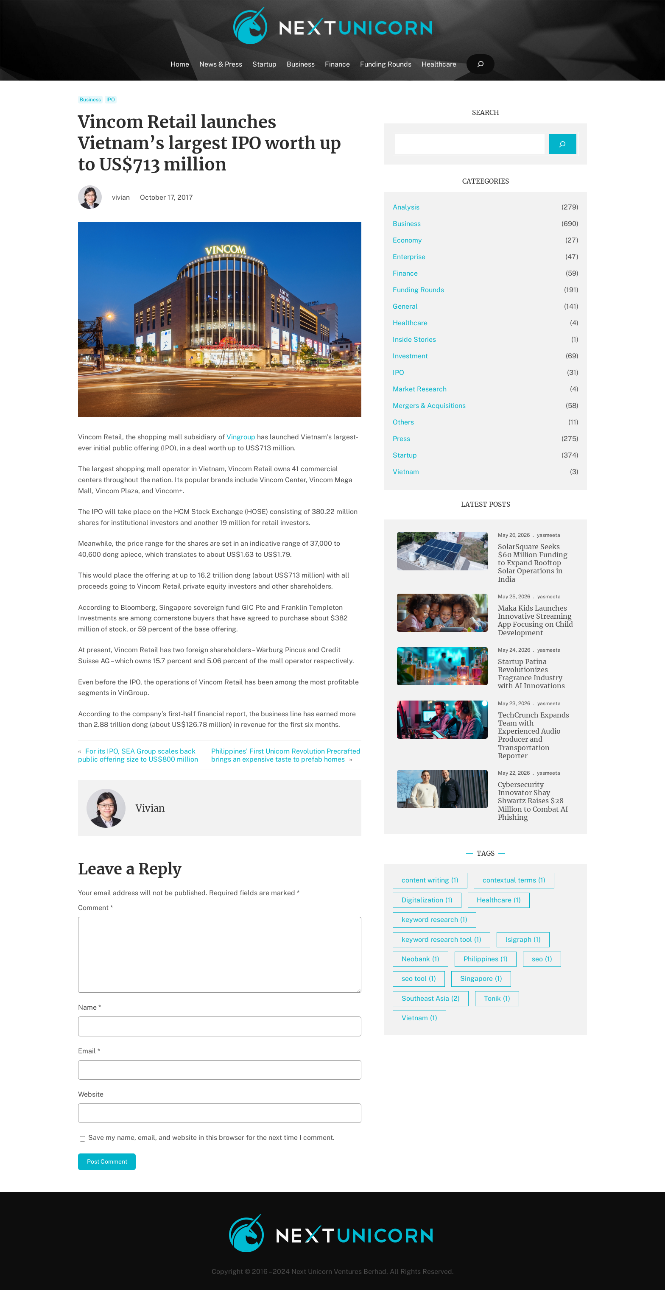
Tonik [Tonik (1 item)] (538, 1023)
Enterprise (449, 257)
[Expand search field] (480, 64)
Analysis (446, 207)
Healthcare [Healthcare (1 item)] (539, 906)
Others (444, 422)
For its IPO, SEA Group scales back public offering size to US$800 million (147, 744)
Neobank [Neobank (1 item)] (520, 965)
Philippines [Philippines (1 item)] (464, 984)
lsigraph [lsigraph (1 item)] (460, 965)
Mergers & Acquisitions (469, 406)
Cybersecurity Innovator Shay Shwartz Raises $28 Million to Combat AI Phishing (529, 790)
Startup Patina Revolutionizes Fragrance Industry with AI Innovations (529, 670)
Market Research (460, 389)
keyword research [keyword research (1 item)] (475, 925)
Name (89, 997)
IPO (110, 100)
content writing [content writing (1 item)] (470, 866)
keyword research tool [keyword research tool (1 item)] (482, 945)
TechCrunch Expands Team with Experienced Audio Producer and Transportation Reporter (528, 730)
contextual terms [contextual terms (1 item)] (473, 886)
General (445, 306)
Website (90, 1083)
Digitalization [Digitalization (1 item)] (467, 906)
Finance (445, 273)
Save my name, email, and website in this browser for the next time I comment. (211, 1127)
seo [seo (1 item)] (521, 984)
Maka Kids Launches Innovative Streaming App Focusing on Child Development (526, 615)
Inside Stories (455, 339)
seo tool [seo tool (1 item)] (459, 1004)
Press (442, 439)
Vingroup (240, 437)
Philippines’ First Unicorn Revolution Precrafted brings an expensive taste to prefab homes (314, 744)
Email (89, 1040)
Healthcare (450, 323)
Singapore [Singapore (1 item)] (522, 1004)
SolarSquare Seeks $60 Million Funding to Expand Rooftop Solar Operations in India (526, 560)
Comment (95, 897)
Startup (445, 455)
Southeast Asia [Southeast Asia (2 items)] (471, 1023)
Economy (448, 240)
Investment (451, 356)
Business (90, 100)
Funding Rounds (459, 290)
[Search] (562, 144)
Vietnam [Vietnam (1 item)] (460, 1043)
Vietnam (446, 472)
